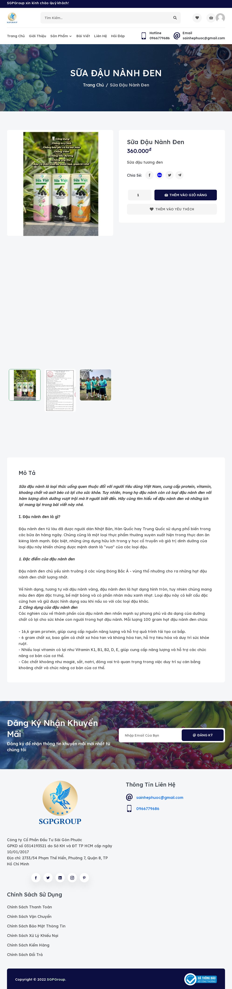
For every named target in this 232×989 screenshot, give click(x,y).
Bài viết (83, 36)
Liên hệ (100, 36)
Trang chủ (16, 36)
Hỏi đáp (118, 36)
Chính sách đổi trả (25, 954)
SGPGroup (56, 979)
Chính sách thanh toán (29, 907)
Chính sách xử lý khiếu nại (32, 935)
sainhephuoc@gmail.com (159, 797)
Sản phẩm (59, 36)
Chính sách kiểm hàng (28, 945)
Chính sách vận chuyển (29, 916)
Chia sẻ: (134, 175)
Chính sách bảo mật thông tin (36, 926)
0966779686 (147, 808)
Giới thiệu (37, 36)
